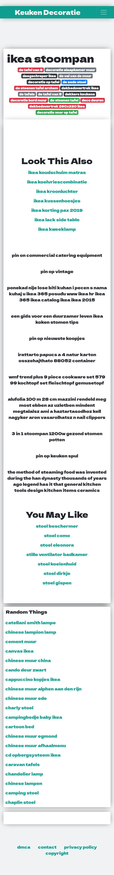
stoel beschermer (57, 526)
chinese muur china (28, 660)
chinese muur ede (26, 698)
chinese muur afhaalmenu (35, 745)
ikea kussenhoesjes (57, 200)
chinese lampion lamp (30, 632)
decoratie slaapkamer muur (70, 70)
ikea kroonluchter (57, 191)
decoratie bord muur (29, 100)
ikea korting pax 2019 (57, 210)
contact (47, 847)
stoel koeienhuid (57, 564)
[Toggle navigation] (103, 12)
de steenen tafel (64, 100)
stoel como (57, 535)
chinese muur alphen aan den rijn (43, 689)
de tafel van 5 (50, 94)
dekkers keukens (80, 94)
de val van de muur (75, 76)
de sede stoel (74, 82)
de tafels (27, 94)
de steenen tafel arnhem (36, 88)
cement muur (21, 641)
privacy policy (80, 847)
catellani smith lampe (30, 622)
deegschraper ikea (39, 76)
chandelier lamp (24, 774)
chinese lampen (23, 783)
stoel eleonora (57, 545)
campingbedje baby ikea (33, 717)
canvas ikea (19, 651)
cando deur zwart (25, 670)
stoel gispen (57, 583)
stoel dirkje (57, 573)
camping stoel (22, 793)
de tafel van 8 (31, 70)
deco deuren (93, 100)
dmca (23, 847)
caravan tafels (22, 764)
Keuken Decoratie (48, 12)
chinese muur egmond (31, 736)
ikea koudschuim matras (57, 172)
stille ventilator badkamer (57, 554)
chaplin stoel (20, 802)
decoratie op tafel (43, 82)
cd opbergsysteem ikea (33, 755)
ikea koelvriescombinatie (57, 182)
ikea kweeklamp (57, 229)
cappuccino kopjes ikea (32, 679)
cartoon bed (19, 726)
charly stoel (19, 707)
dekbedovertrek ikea (80, 88)
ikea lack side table (57, 219)
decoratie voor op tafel (57, 112)
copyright (57, 853)
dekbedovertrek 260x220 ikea (57, 106)
